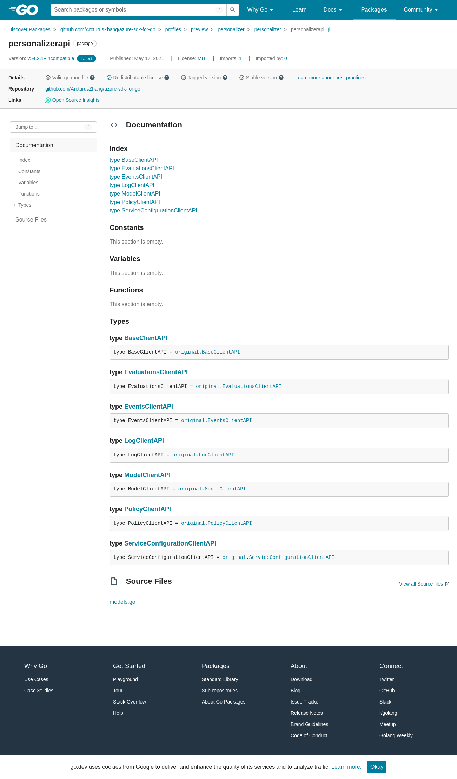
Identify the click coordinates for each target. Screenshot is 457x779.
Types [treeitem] (24, 205)
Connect (391, 665)
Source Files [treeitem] (31, 220)
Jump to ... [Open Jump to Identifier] (27, 127)
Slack (385, 702)
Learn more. (346, 767)
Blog (295, 690)
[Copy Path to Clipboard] (330, 29)
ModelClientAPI (147, 474)
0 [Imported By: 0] (271, 58)
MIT (202, 58)
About (299, 665)
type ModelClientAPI (135, 194)
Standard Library (220, 679)
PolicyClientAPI (147, 509)
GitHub (387, 690)
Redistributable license (138, 77)
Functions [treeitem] (29, 194)
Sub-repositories (220, 690)
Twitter (386, 679)
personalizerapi (307, 29)
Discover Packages (29, 29)
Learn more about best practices (330, 77)
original (187, 352)
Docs (334, 10)
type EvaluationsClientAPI (142, 168)
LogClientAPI (144, 440)
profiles (173, 29)
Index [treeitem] (24, 160)
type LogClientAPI (132, 185)
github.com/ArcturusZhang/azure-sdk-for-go (107, 29)
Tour (117, 690)
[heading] (29, 9)
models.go (122, 602)
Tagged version (204, 77)
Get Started (129, 665)
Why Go (261, 10)
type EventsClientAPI (136, 177)
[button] (48, 77)
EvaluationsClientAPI (156, 372)
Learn (299, 10)
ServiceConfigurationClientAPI (170, 543)
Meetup (387, 724)
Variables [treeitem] (28, 182)
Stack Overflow (129, 702)
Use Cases (36, 679)
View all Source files (421, 584)
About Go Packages (224, 702)
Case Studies (38, 690)
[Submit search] (232, 10)
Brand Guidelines (309, 724)
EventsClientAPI (148, 406)
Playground (125, 679)
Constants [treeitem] (29, 171)
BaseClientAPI (145, 338)
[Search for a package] (139, 10)
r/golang (388, 713)
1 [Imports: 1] (231, 58)
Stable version (261, 77)
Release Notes (307, 713)
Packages (374, 10)
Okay (376, 767)
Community (422, 10)
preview (199, 29)
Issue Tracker (305, 702)
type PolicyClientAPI (135, 202)
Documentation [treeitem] (34, 145)
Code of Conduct (309, 735)
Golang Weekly (396, 735)
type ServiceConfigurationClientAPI (153, 210)
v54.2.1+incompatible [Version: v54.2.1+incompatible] (41, 58)
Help (118, 713)
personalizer (231, 29)
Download (301, 679)
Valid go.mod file (70, 77)
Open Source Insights (72, 100)
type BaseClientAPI (134, 160)
